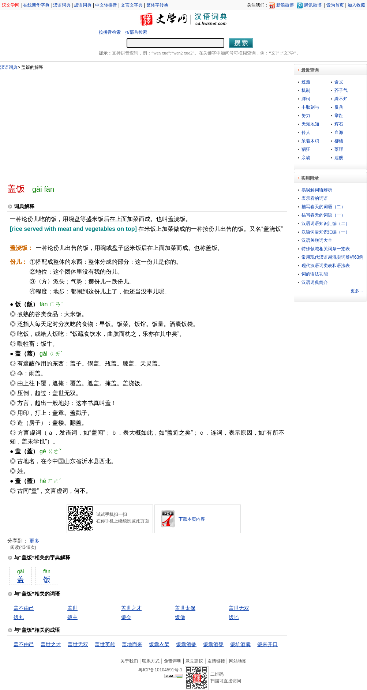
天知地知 (310, 124)
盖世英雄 (105, 644)
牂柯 (306, 98)
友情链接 (216, 661)
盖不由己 (24, 608)
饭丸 (19, 617)
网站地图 (238, 661)
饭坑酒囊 (240, 644)
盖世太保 (185, 608)
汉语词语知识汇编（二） (326, 223)
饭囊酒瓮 (186, 644)
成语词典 (82, 5)
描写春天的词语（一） (323, 215)
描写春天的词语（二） (323, 206)
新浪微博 (285, 5)
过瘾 (306, 82)
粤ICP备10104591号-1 (160, 669)
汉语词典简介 (315, 282)
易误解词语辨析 (317, 189)
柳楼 (338, 140)
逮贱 (338, 157)
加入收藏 (356, 5)
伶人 (306, 132)
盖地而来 (132, 644)
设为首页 (335, 5)
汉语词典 (62, 5)
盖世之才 (131, 608)
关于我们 (129, 661)
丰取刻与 (310, 107)
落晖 (338, 149)
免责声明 (172, 661)
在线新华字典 (36, 5)
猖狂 (306, 149)
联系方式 (151, 661)
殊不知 (341, 98)
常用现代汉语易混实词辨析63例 (332, 257)
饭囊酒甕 (213, 644)
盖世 (72, 608)
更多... (357, 290)
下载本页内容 (192, 519)
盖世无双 (239, 608)
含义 (338, 82)
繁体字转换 (157, 5)
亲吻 (306, 157)
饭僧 (180, 617)
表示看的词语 (315, 198)
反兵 (338, 107)
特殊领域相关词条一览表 (326, 248)
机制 (306, 90)
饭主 (72, 617)
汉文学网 (10, 5)
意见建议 (194, 661)
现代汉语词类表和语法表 (326, 265)
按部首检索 (136, 32)
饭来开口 (267, 644)
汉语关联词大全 (317, 240)
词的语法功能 (315, 274)
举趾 (338, 115)
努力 (306, 115)
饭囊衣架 (159, 644)
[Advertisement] (113, 123)
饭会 (126, 617)
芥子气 (341, 90)
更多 (34, 541)
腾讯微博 (313, 5)
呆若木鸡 (310, 140)
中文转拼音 (106, 5)
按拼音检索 (110, 32)
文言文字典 (132, 5)
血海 (338, 132)
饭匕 (234, 617)
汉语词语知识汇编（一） (326, 232)
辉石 (338, 124)
